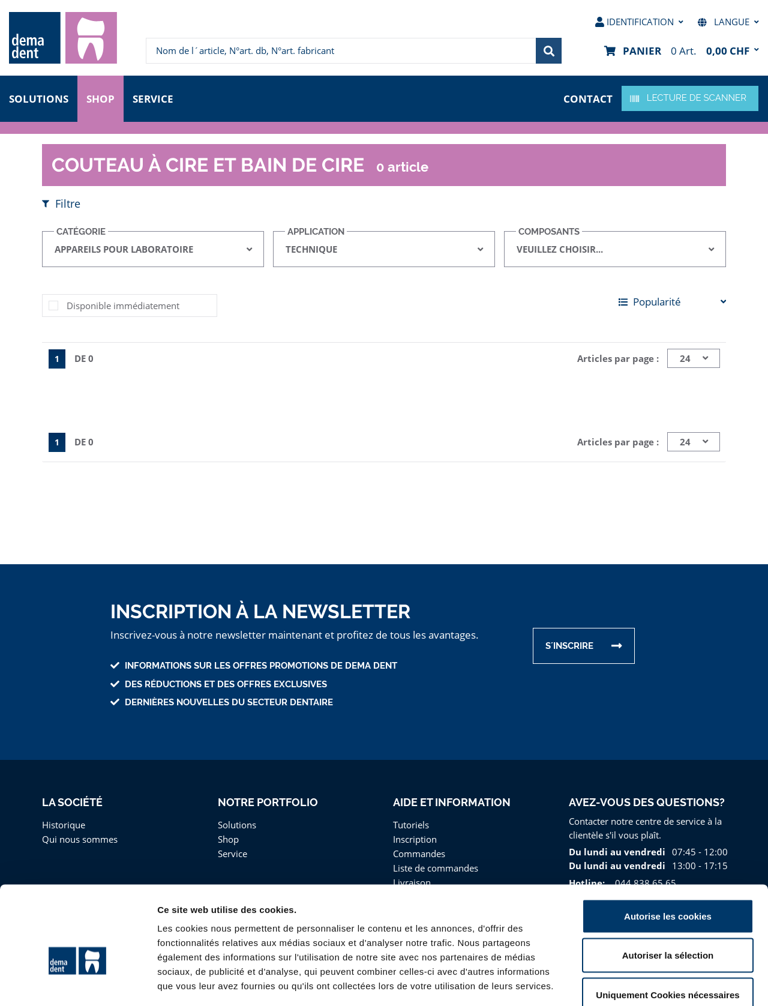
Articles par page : (619, 358)
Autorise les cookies (668, 848)
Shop (100, 97)
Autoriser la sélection (668, 888)
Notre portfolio (267, 802)
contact (588, 97)
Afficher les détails (660, 982)
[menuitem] (63, 38)
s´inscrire (570, 645)
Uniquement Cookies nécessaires (667, 927)
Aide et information (452, 802)
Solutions (38, 97)
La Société (72, 802)
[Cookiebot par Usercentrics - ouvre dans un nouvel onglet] (77, 983)
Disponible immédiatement (120, 305)
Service (155, 97)
